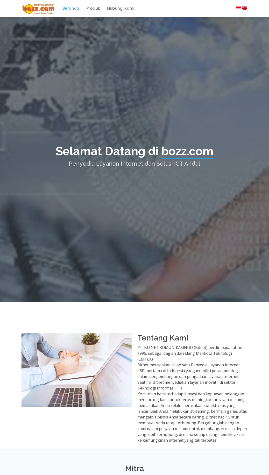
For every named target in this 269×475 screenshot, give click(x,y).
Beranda (71, 8)
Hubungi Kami (120, 8)
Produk (93, 8)
